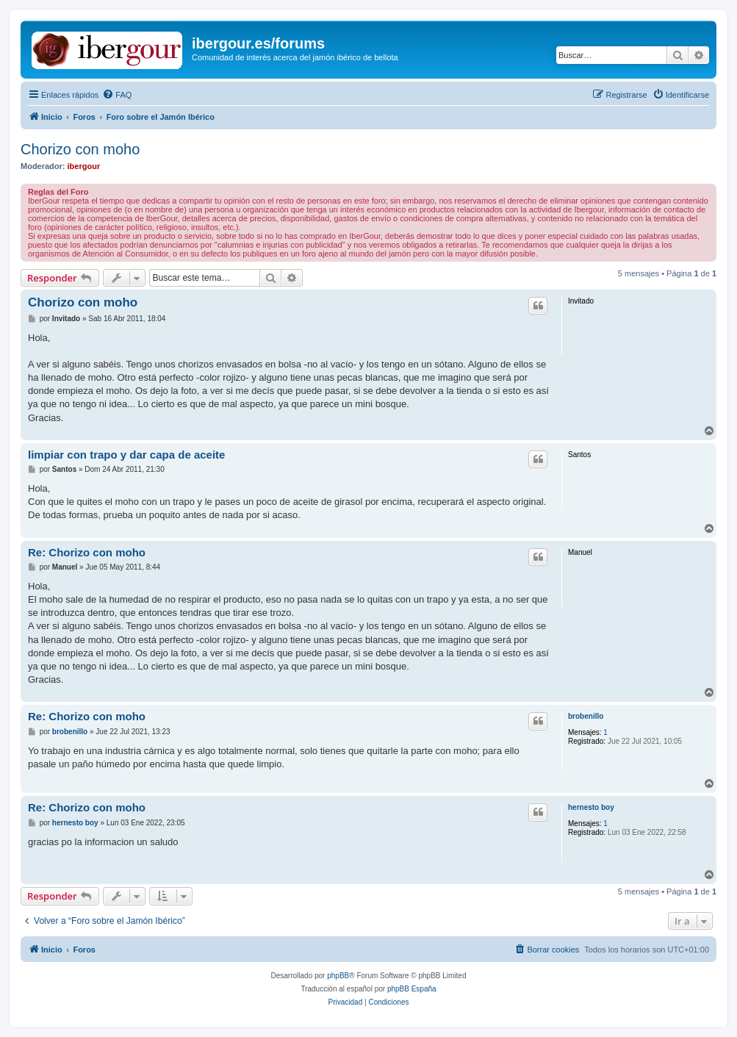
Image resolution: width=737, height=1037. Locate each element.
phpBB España (411, 989)
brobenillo (585, 716)
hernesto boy (591, 807)
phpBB (338, 976)
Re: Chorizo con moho (86, 552)
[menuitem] (117, 95)
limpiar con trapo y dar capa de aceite (126, 454)
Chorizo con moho (80, 149)
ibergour (84, 166)
